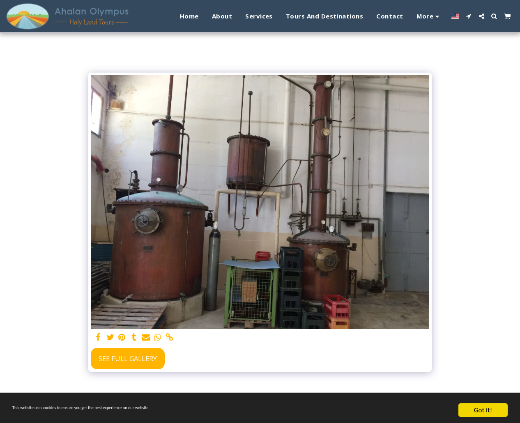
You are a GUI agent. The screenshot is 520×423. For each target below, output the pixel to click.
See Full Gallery (128, 358)
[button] (469, 16)
